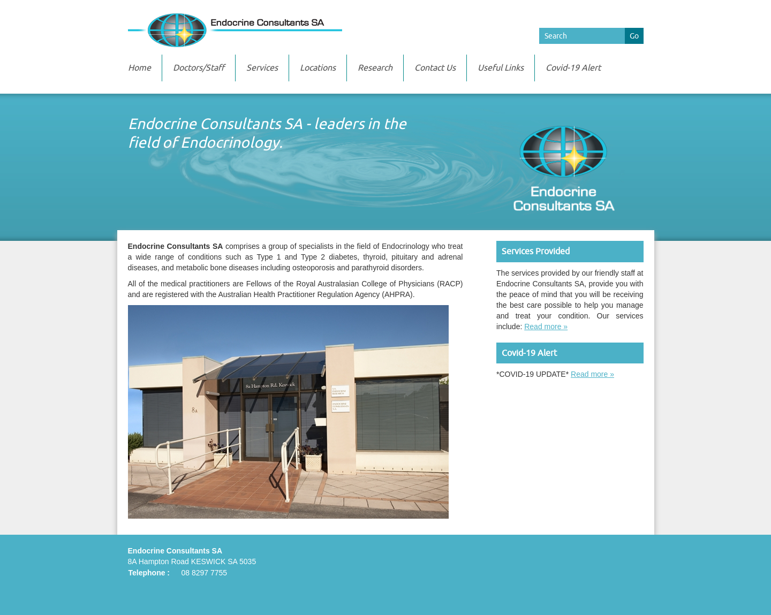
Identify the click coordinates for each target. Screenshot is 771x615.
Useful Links (501, 68)
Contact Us (435, 68)
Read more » (546, 326)
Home (139, 68)
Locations (318, 68)
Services (262, 68)
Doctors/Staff (198, 68)
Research (375, 68)
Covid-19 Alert (573, 68)
